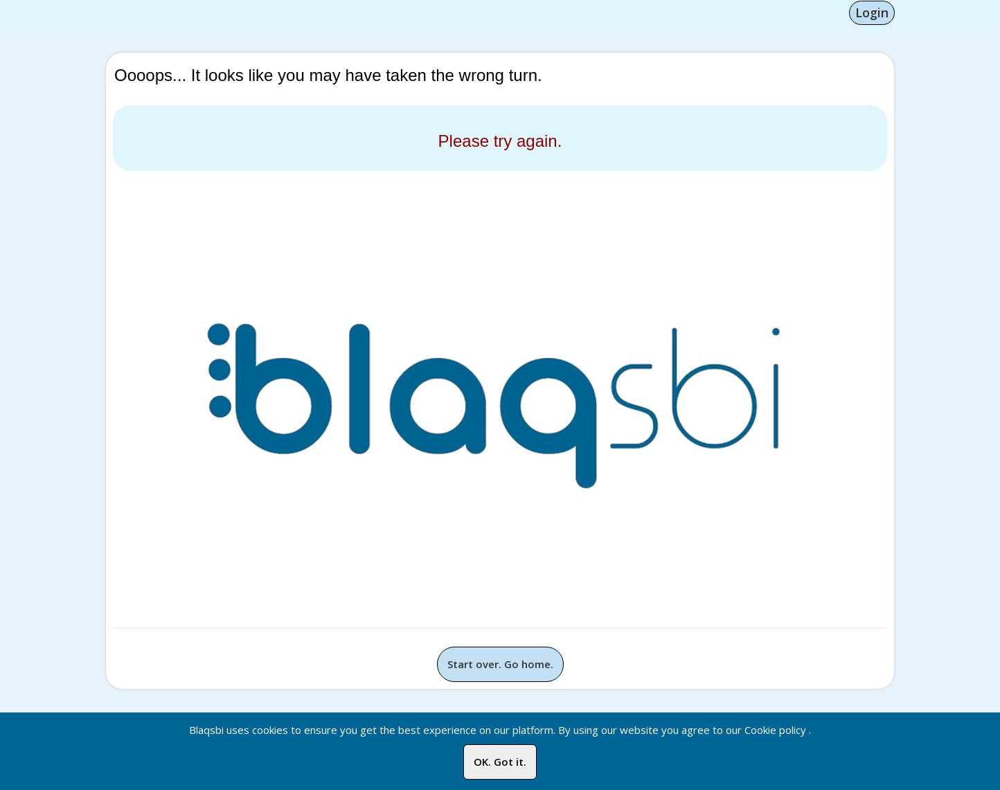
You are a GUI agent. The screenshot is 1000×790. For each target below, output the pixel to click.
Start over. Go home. (500, 664)
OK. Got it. (500, 762)
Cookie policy (775, 730)
